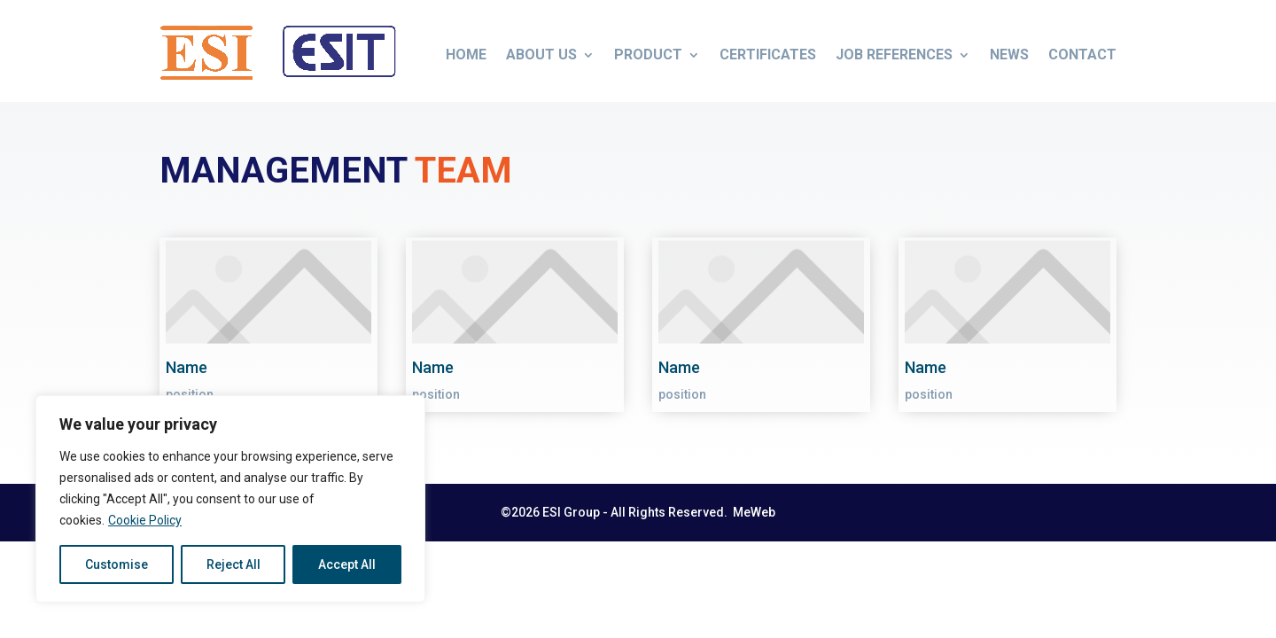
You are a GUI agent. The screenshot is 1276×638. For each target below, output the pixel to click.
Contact (1082, 54)
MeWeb (752, 512)
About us (541, 54)
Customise (116, 564)
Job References (894, 54)
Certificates (768, 54)
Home (466, 54)
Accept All (347, 564)
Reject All (233, 564)
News (1009, 54)
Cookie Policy (145, 520)
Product (648, 54)
